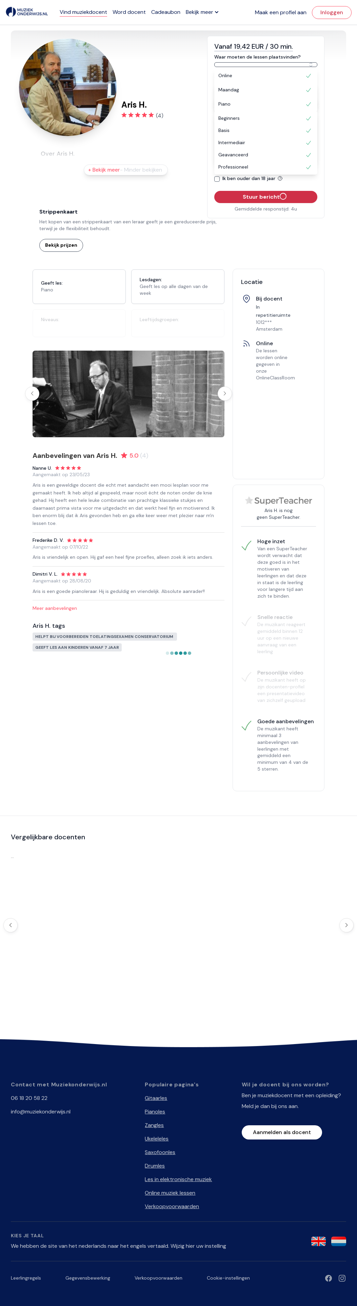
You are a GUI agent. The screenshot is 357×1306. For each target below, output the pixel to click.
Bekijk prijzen (61, 245)
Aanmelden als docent (282, 1132)
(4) (159, 115)
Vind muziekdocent (83, 12)
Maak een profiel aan (280, 12)
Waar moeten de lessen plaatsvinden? (257, 57)
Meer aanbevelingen (55, 608)
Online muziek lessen (170, 1192)
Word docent (129, 12)
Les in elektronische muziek (178, 1179)
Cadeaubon (165, 12)
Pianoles (155, 1111)
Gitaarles (156, 1098)
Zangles (154, 1125)
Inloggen (331, 12)
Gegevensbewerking (87, 1278)
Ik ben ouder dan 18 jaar (253, 178)
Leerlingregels (26, 1278)
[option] (265, 76)
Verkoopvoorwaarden (172, 1206)
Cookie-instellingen (228, 1278)
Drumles (155, 1165)
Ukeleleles (156, 1138)
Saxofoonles (160, 1152)
